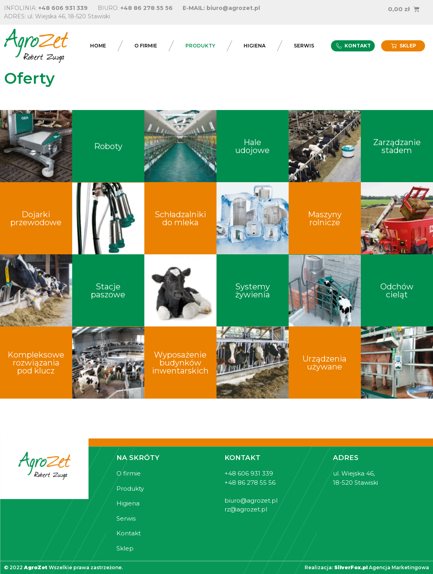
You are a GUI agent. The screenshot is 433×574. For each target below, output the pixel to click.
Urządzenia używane (324, 363)
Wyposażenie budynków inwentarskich (180, 362)
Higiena (255, 46)
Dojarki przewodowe (35, 218)
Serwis (304, 46)
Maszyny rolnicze (325, 218)
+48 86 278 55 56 (146, 8)
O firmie (145, 46)
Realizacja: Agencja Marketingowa (367, 567)
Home (98, 46)
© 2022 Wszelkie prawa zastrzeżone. (63, 567)
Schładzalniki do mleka (180, 218)
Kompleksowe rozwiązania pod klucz (36, 362)
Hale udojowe (252, 146)
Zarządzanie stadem (397, 146)
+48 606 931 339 (63, 8)
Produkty (200, 46)
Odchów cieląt (396, 290)
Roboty (108, 146)
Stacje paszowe (108, 290)
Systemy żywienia (252, 290)
